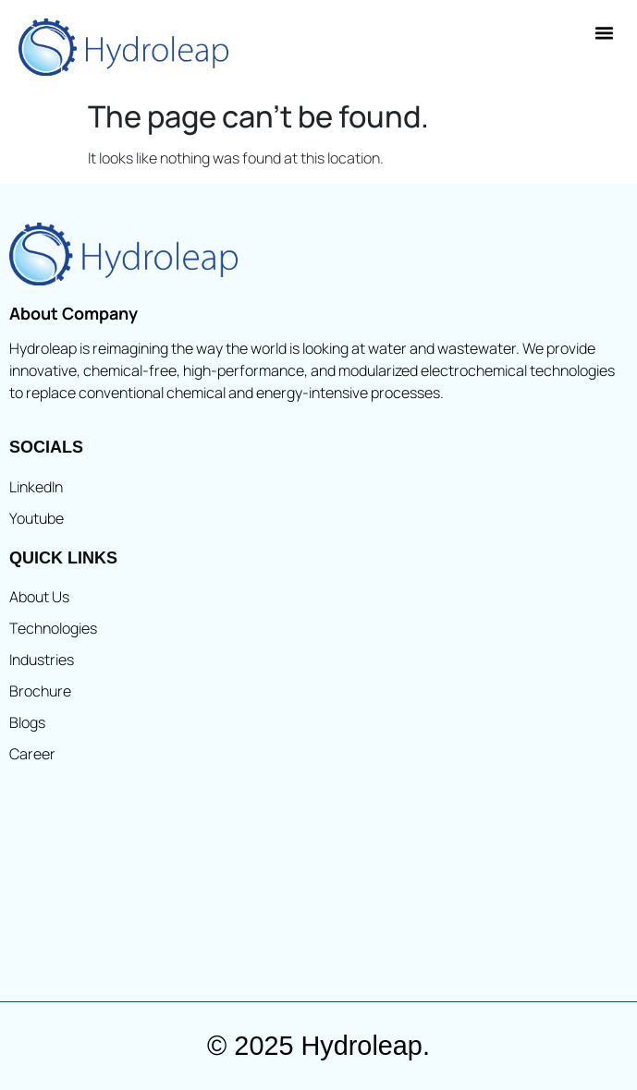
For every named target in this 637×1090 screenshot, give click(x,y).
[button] (604, 33)
